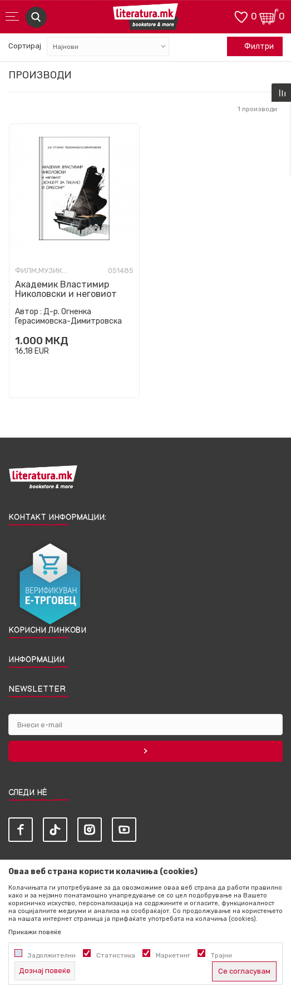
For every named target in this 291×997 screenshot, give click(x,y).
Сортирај (24, 46)
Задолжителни (52, 955)
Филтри (253, 47)
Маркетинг (173, 955)
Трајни (221, 955)
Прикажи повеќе (34, 932)
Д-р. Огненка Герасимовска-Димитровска (68, 316)
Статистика (115, 955)
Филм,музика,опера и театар (43, 271)
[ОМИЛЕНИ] (241, 16)
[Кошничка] (269, 16)
